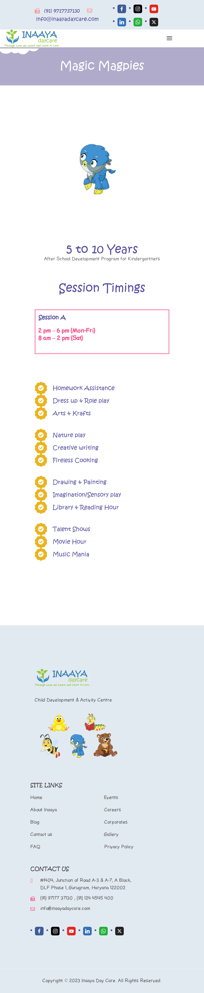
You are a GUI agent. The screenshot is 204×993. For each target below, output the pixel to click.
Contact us (41, 834)
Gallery (111, 834)
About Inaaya (43, 810)
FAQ (35, 847)
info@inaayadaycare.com (67, 19)
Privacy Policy (119, 847)
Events (111, 797)
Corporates (116, 822)
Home (36, 797)
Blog (35, 822)
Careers (112, 810)
